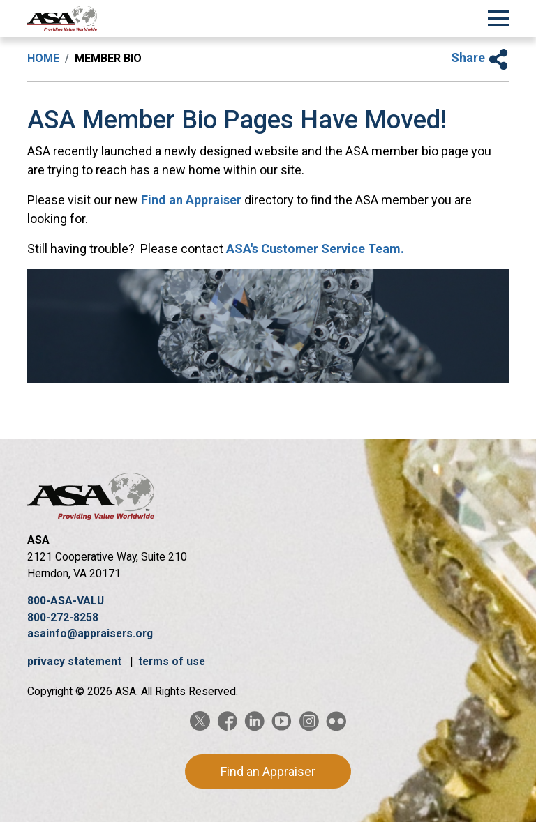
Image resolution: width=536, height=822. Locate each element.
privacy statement (75, 661)
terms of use (171, 661)
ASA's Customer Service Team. (315, 248)
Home (43, 58)
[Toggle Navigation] (498, 16)
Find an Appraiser (191, 199)
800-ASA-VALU (65, 600)
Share (480, 57)
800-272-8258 (62, 617)
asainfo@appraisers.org (90, 633)
